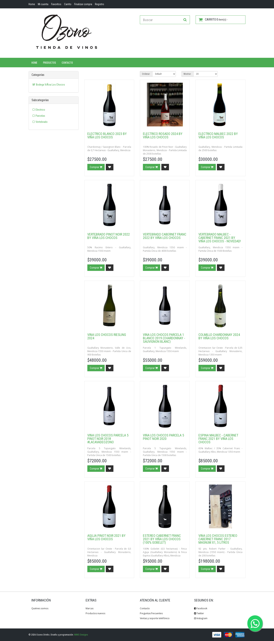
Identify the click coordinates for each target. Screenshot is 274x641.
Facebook (200, 608)
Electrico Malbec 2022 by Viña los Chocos (218, 135)
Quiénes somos (39, 608)
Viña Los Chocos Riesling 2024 (106, 336)
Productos (49, 62)
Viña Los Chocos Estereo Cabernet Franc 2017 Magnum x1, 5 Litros (217, 539)
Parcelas (40, 115)
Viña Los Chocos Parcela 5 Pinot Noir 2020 (163, 437)
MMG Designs (81, 634)
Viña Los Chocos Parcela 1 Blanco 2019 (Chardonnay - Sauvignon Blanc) (164, 338)
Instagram (200, 618)
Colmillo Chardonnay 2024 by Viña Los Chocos (219, 336)
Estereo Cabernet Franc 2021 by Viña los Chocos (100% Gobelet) (162, 539)
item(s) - (213, 19)
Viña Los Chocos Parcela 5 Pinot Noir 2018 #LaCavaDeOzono (107, 438)
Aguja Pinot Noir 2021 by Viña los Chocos (106, 537)
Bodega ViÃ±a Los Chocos (50, 84)
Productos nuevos (95, 613)
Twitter (199, 613)
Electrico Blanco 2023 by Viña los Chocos (107, 135)
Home (34, 62)
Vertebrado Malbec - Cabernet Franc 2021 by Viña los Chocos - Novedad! (219, 237)
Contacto (67, 62)
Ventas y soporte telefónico (155, 618)
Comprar (96, 167)
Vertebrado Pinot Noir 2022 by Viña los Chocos (108, 236)
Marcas (89, 608)
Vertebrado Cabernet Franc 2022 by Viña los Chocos (164, 236)
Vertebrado (42, 121)
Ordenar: (146, 74)
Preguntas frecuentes (151, 613)
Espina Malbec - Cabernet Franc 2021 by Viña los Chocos (218, 438)
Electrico (40, 109)
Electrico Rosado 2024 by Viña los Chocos (162, 135)
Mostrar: (187, 74)
